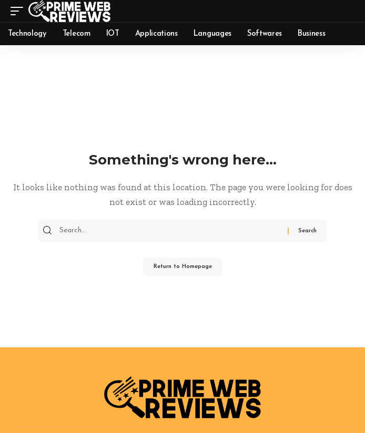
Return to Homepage (183, 267)
